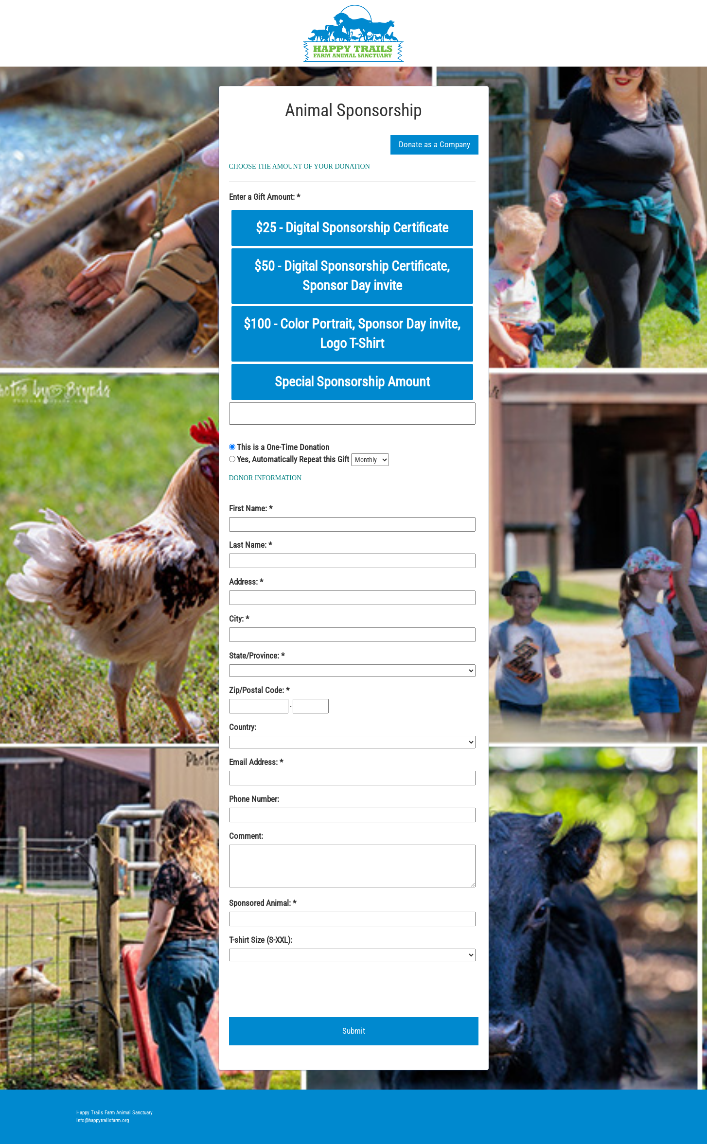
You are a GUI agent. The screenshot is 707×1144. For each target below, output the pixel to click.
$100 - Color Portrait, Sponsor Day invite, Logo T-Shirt (352, 333)
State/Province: (255, 655)
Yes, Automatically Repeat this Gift (294, 459)
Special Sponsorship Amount (352, 382)
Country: (242, 727)
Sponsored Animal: (261, 903)
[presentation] (303, 988)
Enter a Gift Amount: (263, 197)
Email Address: (254, 762)
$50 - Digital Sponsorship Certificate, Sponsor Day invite (352, 276)
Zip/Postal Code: (257, 690)
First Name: (249, 508)
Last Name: (248, 545)
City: (237, 619)
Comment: (246, 836)
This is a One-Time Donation (283, 447)
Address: (244, 582)
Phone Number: (254, 799)
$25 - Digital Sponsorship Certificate (352, 228)
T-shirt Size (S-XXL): (260, 940)
